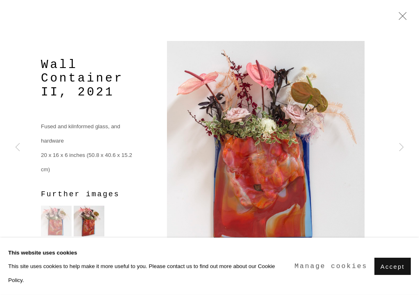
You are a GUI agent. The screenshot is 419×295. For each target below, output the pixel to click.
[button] (56, 221)
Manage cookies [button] (331, 266)
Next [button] (401, 147)
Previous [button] (17, 147)
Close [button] (400, 18)
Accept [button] (393, 266)
